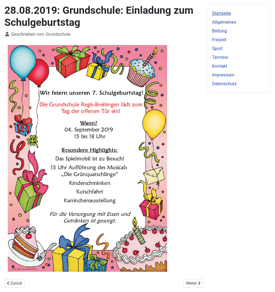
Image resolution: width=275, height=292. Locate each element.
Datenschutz (224, 83)
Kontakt (219, 66)
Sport (217, 48)
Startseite (221, 13)
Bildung (219, 31)
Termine (220, 57)
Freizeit (219, 39)
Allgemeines (224, 22)
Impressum (223, 75)
